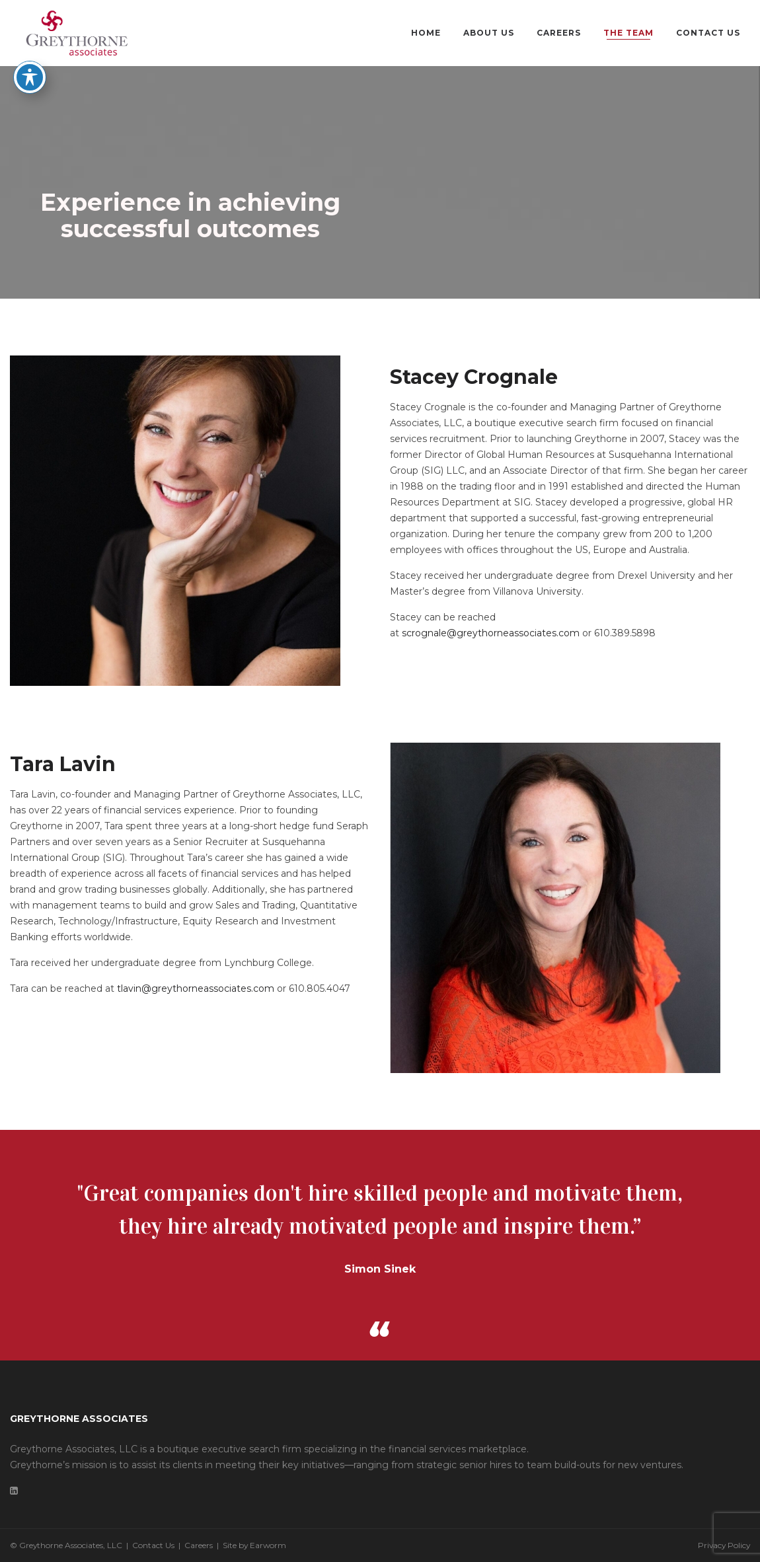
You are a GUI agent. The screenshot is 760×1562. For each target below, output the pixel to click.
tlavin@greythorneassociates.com (195, 988)
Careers (198, 1545)
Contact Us (153, 1545)
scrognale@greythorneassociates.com (491, 633)
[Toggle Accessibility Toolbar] (30, 49)
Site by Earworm (254, 1545)
